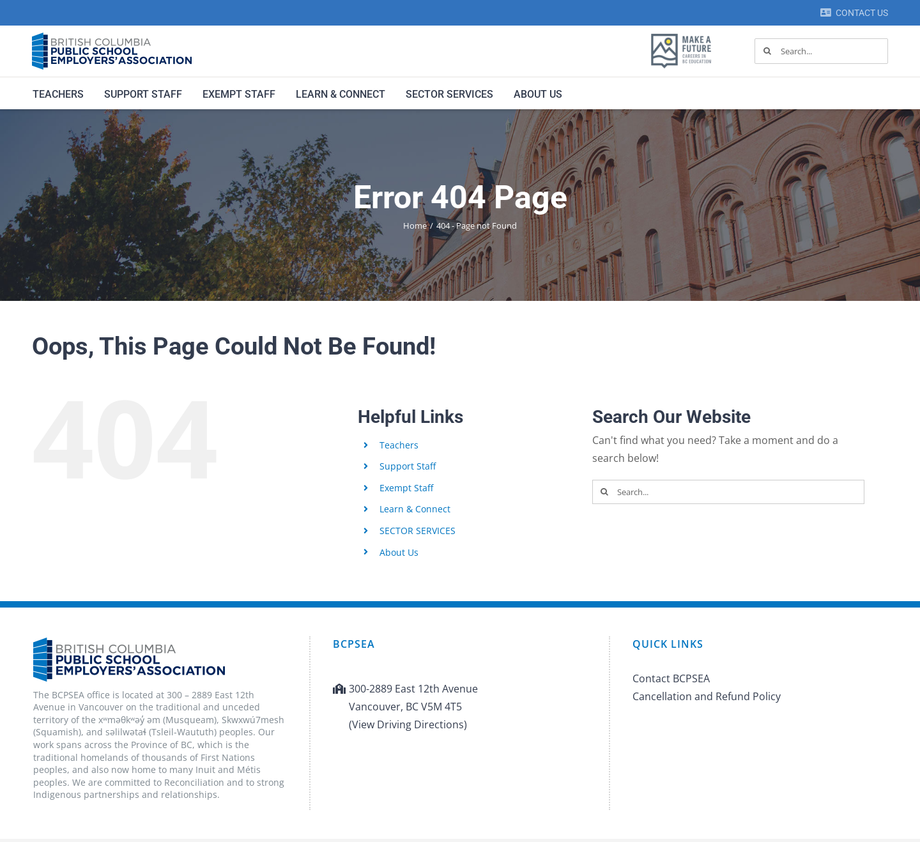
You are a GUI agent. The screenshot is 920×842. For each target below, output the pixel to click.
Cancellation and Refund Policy (706, 696)
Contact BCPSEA (671, 678)
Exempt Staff (406, 488)
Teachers (398, 445)
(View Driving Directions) (408, 724)
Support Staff (407, 466)
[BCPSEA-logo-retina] (112, 37)
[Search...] (821, 51)
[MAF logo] (681, 34)
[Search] (767, 51)
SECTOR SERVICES (417, 530)
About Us (398, 552)
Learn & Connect (414, 509)
